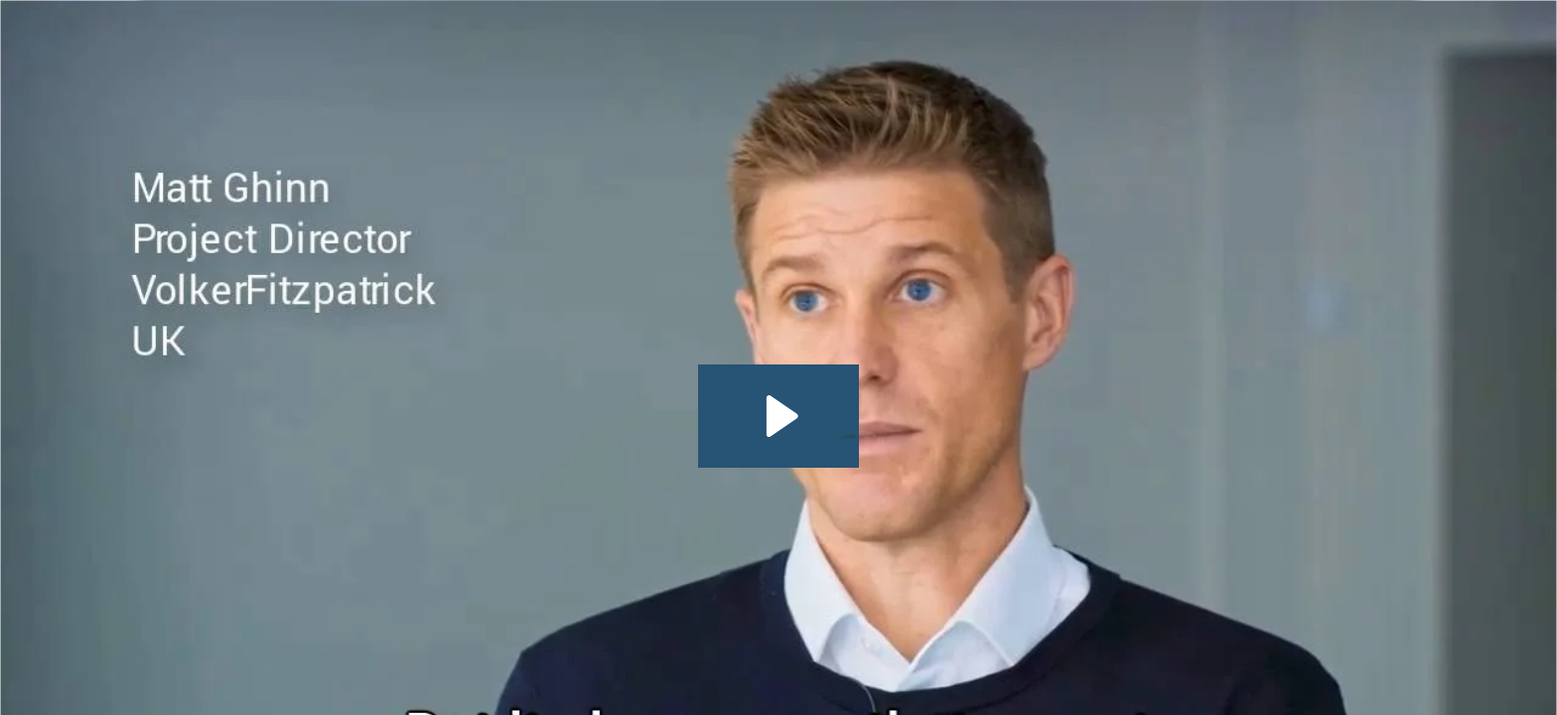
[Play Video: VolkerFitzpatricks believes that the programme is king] (779, 416)
